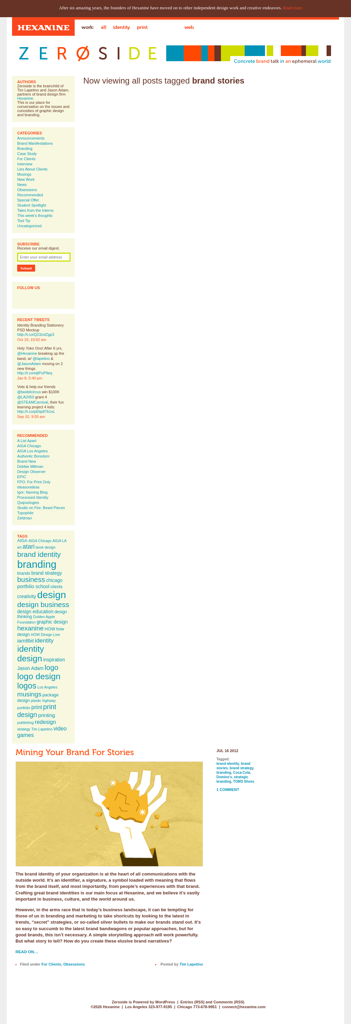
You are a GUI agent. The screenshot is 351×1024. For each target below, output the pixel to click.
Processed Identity (33, 497)
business (31, 579)
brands (23, 573)
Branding (24, 148)
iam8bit (25, 640)
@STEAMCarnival (32, 402)
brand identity (39, 554)
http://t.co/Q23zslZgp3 (35, 334)
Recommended (30, 195)
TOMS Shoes (243, 781)
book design (45, 547)
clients (57, 586)
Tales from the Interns (35, 210)
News (22, 185)
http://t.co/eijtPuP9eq (34, 373)
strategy (23, 729)
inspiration (54, 659)
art (19, 547)
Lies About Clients (32, 169)
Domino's (224, 777)
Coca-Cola (241, 772)
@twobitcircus (29, 392)
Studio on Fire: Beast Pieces (41, 508)
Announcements (31, 138)
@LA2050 (25, 397)
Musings (24, 174)
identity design (30, 653)
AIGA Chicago (29, 446)
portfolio (23, 708)
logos (26, 685)
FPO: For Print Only (34, 482)
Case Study (27, 154)
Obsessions (27, 190)
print (36, 707)
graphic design (51, 622)
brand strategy (46, 573)
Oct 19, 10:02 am (31, 340)
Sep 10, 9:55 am (31, 417)
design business (43, 604)
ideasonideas (28, 487)
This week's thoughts (34, 215)
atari (29, 546)
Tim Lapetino (41, 729)
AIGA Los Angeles (32, 451)
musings (29, 694)
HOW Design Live (45, 634)
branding (36, 564)
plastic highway (43, 700)
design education (35, 611)
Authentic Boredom (33, 456)
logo (51, 667)
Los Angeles (47, 687)
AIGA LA (60, 541)
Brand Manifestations (35, 143)
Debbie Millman (30, 466)
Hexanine (25, 98)
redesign (45, 722)
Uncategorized (29, 226)
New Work (26, 179)
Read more (292, 7)
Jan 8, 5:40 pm (29, 378)
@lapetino (41, 358)
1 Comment (227, 790)
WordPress (165, 1002)
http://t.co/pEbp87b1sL (36, 411)
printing (46, 715)
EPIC (21, 477)
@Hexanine (27, 353)
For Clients (26, 159)
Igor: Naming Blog (32, 492)
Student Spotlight (31, 205)
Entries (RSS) (192, 1002)
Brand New (26, 461)
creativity (26, 596)
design (51, 594)
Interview (24, 164)
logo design (39, 676)
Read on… (26, 951)
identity (44, 640)
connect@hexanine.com (243, 1007)
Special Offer (28, 200)
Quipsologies (28, 502)
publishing (25, 722)
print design (36, 710)
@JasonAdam (29, 364)
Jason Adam (30, 668)
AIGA (22, 540)
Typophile (25, 513)
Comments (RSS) (228, 1002)
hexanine (30, 628)
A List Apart (26, 441)
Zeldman (24, 518)
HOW (50, 629)
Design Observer (31, 472)
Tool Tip (23, 221)
